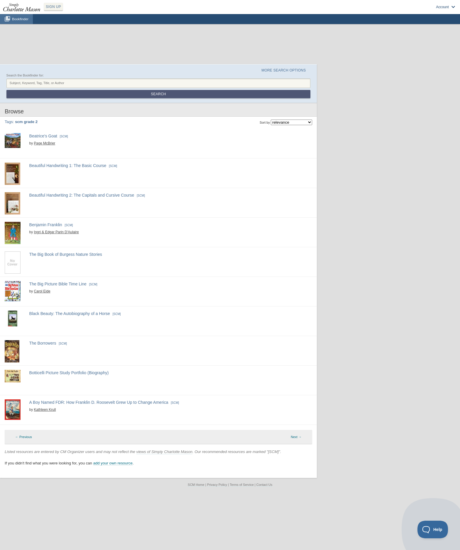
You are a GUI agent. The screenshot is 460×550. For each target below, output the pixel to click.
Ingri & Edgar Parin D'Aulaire (56, 232)
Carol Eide (42, 291)
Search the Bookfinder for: (25, 75)
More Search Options (283, 70)
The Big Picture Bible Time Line (58, 284)
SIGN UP (53, 7)
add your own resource (113, 463)
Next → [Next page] (296, 437)
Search (158, 94)
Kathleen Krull (45, 410)
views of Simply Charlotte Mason (164, 451)
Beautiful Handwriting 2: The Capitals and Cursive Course (81, 195)
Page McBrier (44, 143)
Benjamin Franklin (45, 224)
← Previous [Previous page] (23, 437)
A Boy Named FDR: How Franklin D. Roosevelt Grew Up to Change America (98, 402)
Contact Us (264, 484)
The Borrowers (42, 343)
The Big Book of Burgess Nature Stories (65, 254)
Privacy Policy (217, 484)
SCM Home (196, 484)
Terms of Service (242, 484)
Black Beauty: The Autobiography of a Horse (69, 313)
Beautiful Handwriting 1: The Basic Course (67, 165)
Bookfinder (20, 19)
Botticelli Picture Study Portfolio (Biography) (69, 372)
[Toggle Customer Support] (432, 529)
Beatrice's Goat (43, 136)
